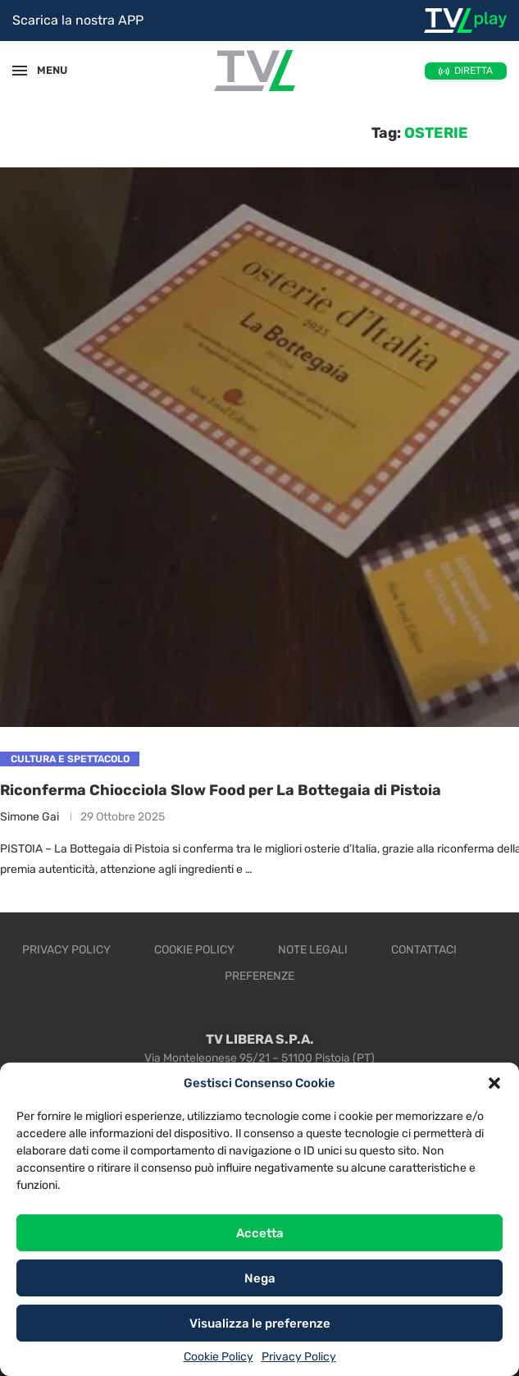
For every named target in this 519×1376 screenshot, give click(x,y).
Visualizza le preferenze (259, 1323)
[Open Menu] (19, 70)
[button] (494, 1083)
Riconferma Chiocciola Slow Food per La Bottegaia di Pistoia (220, 790)
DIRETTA (473, 70)
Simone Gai (29, 817)
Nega (259, 1278)
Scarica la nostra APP (77, 20)
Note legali (313, 951)
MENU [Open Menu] (44, 70)
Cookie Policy (218, 1357)
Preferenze (259, 977)
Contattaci (424, 951)
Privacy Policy (299, 1357)
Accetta (260, 1233)
